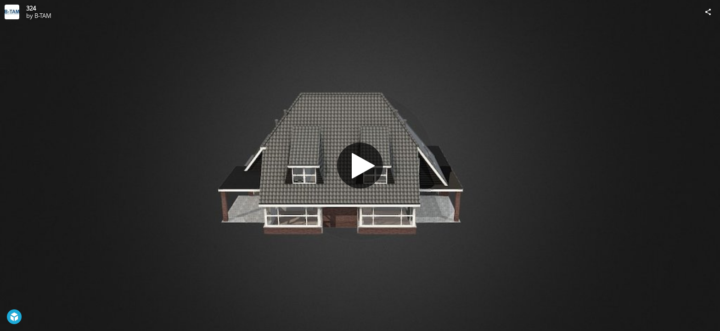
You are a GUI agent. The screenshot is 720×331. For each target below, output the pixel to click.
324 (31, 8)
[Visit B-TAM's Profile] (12, 12)
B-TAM (42, 15)
